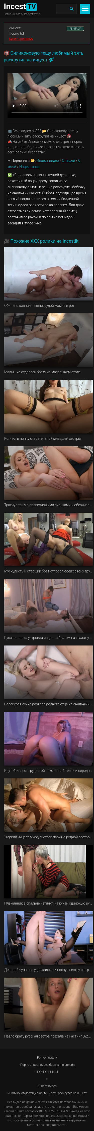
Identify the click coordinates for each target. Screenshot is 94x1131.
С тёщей (68, 160)
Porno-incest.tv (47, 1057)
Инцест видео (48, 160)
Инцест (15, 28)
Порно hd (16, 33)
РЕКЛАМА (75, 28)
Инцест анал (29, 167)
